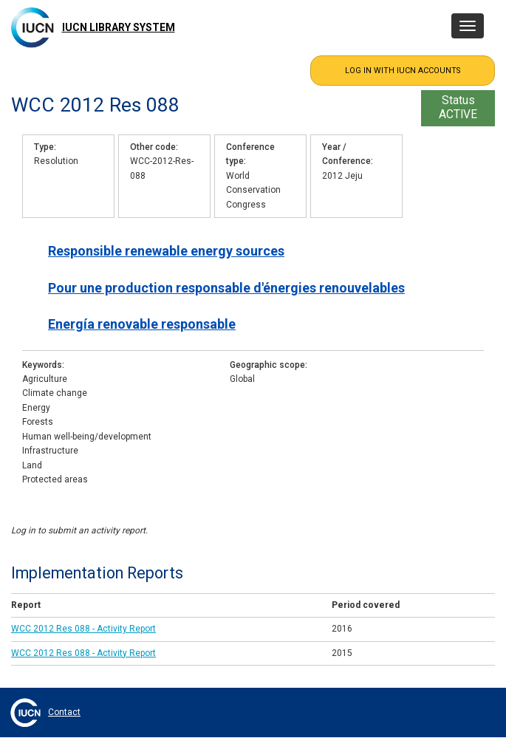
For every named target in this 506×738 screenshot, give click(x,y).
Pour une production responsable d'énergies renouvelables (226, 287)
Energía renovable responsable (142, 324)
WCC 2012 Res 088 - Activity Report (83, 628)
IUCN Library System (118, 27)
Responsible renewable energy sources (166, 251)
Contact (64, 712)
